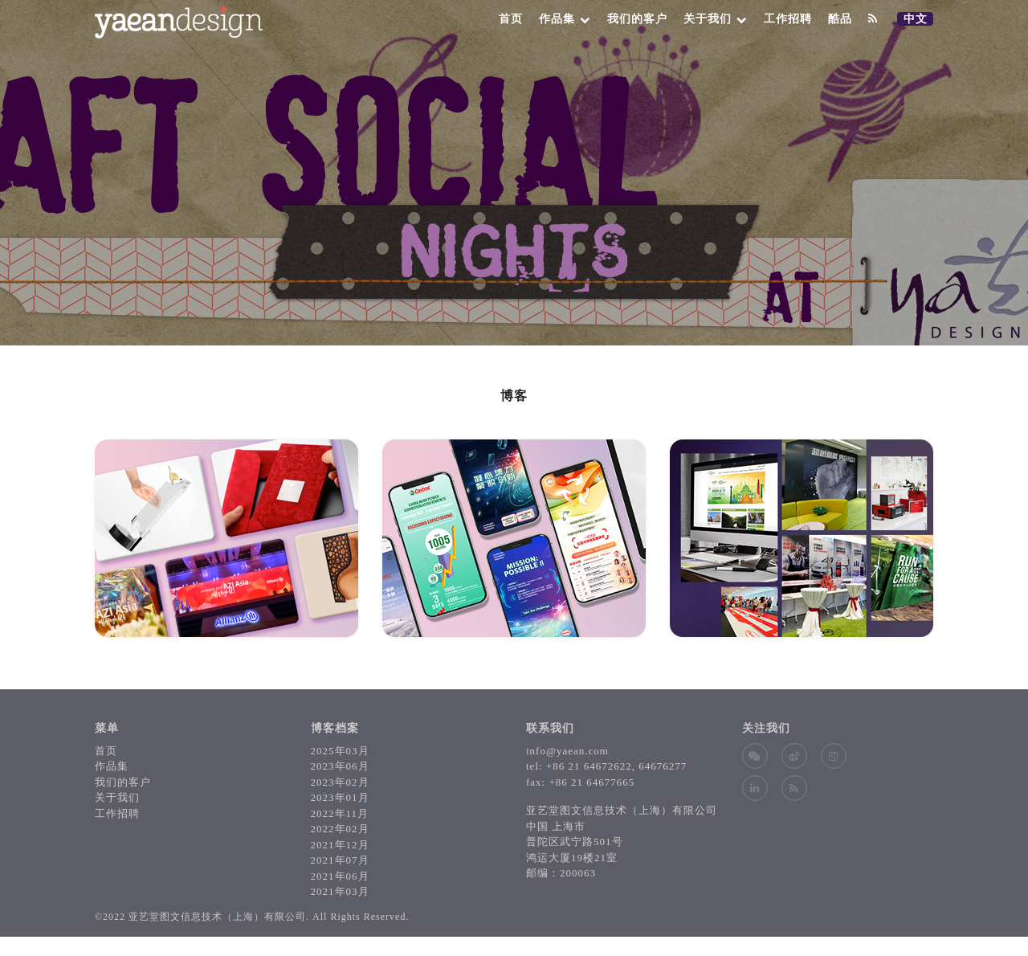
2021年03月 (340, 891)
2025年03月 (340, 751)
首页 (511, 19)
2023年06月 (340, 766)
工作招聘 (788, 19)
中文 (918, 19)
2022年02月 (340, 829)
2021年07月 (340, 860)
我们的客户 (637, 19)
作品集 (565, 19)
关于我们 (715, 19)
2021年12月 (340, 845)
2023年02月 (340, 782)
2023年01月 (340, 797)
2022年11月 (340, 813)
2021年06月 (340, 876)
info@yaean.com (567, 751)
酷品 (840, 19)
